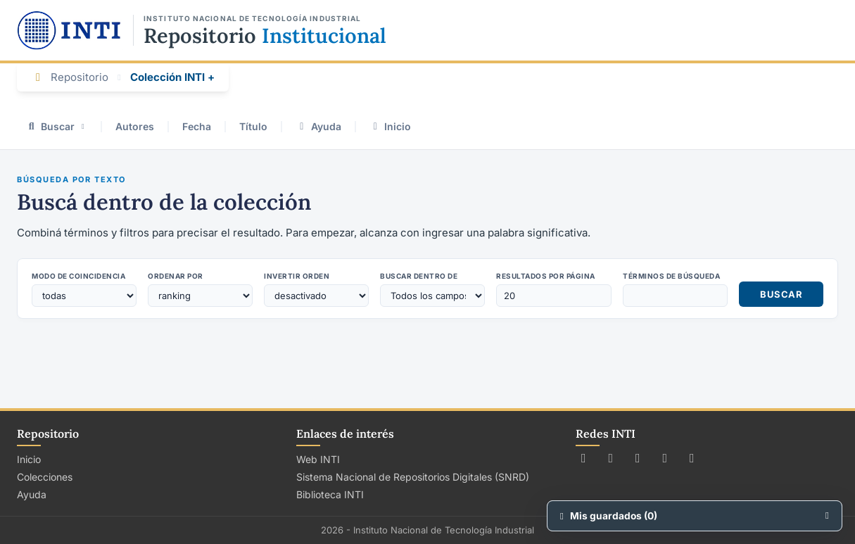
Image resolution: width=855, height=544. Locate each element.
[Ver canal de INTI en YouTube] (665, 458)
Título (253, 126)
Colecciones (44, 477)
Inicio (390, 126)
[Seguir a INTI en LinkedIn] (692, 458)
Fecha (196, 126)
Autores (134, 126)
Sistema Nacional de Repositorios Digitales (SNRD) (412, 477)
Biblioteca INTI (330, 494)
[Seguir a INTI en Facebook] (611, 458)
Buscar (56, 126)
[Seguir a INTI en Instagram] (638, 458)
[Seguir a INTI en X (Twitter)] (584, 458)
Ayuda (318, 126)
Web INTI (318, 459)
